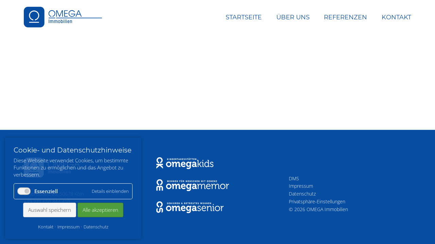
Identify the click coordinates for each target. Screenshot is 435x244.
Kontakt (396, 17)
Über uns (293, 17)
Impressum (301, 186)
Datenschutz (302, 193)
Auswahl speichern (49, 209)
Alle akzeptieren (100, 209)
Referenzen (345, 17)
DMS (294, 178)
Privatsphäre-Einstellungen (317, 201)
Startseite (244, 17)
